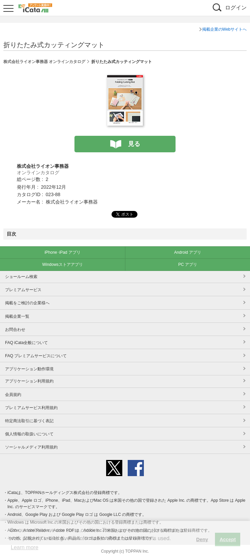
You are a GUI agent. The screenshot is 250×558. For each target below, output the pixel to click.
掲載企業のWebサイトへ (224, 29)
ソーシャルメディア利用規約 (31, 447)
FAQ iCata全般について (26, 342)
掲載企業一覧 (17, 316)
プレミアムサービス (23, 289)
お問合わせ (15, 329)
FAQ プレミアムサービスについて (36, 355)
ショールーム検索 (21, 276)
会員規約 (13, 394)
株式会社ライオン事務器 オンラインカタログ (44, 61)
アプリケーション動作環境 (29, 369)
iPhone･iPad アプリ (62, 252)
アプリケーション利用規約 (29, 381)
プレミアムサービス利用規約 (31, 407)
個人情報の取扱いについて (29, 434)
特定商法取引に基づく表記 (29, 420)
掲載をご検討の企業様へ (27, 303)
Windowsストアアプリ (62, 264)
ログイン (236, 7)
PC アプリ (187, 264)
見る (134, 144)
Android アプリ (187, 252)
